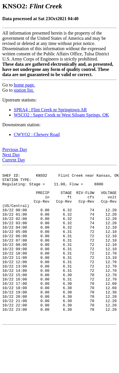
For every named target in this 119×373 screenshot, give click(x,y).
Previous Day (14, 149)
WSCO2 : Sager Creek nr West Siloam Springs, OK (61, 114)
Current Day (13, 159)
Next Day (11, 154)
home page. (24, 84)
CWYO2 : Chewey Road (37, 134)
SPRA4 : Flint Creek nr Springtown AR (50, 109)
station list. (24, 90)
